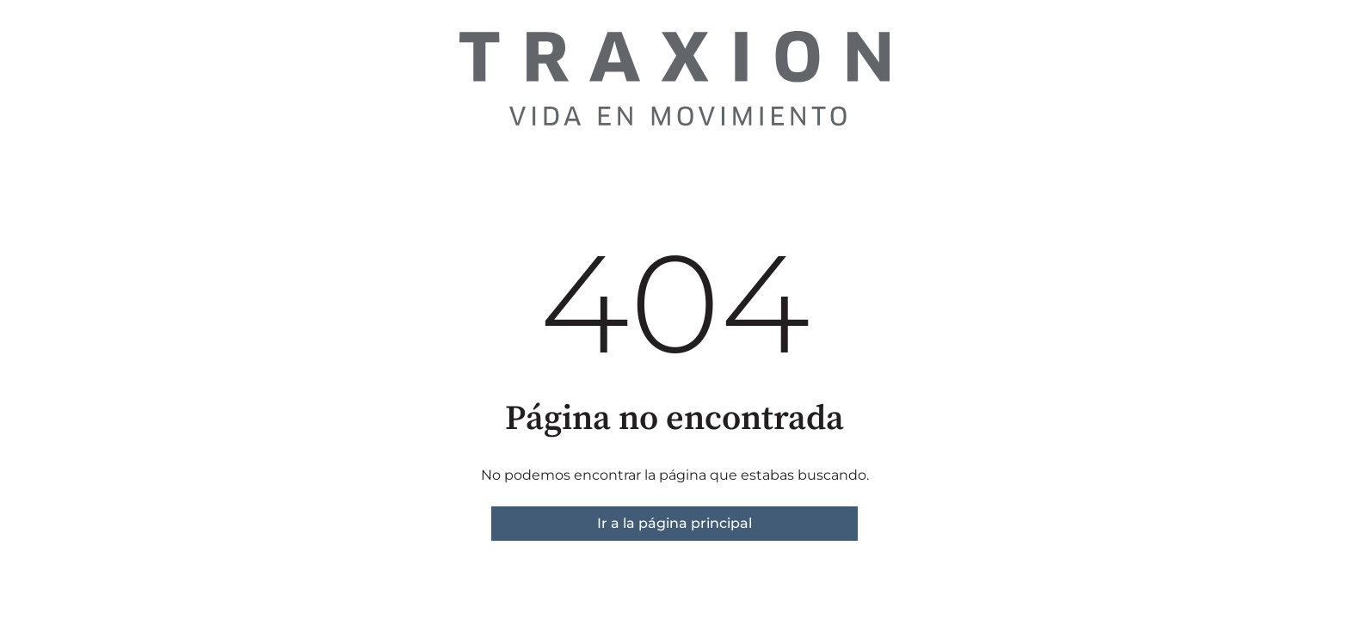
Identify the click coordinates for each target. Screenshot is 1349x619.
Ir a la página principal (674, 523)
